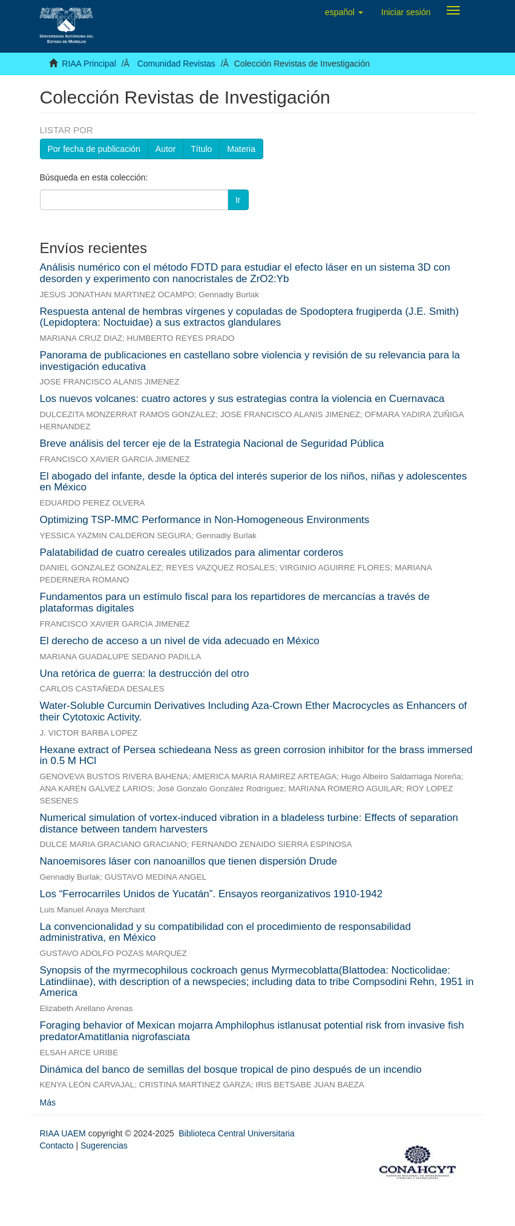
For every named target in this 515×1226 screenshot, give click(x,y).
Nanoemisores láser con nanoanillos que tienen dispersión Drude (188, 861)
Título (201, 149)
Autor (165, 149)
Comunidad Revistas (176, 63)
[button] (344, 12)
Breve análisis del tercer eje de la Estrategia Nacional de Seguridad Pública (212, 443)
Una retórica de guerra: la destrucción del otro (144, 673)
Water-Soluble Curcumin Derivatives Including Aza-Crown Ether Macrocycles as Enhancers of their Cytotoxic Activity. (253, 711)
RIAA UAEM (64, 1133)
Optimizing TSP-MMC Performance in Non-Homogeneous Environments (205, 520)
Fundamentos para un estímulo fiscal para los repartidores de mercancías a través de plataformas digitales (235, 602)
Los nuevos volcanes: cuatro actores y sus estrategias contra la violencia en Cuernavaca (242, 398)
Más (48, 1102)
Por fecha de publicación (94, 149)
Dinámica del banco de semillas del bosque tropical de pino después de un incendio (231, 1069)
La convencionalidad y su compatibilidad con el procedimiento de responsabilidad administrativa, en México (225, 932)
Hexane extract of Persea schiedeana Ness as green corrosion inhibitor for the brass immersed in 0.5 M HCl (256, 755)
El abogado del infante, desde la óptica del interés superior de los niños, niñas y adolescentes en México (253, 481)
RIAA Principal (89, 63)
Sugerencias (104, 1145)
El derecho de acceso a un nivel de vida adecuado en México (180, 641)
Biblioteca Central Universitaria (236, 1133)
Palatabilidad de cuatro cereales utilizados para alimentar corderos (192, 552)
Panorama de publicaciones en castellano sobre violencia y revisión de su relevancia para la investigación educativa (250, 360)
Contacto (57, 1145)
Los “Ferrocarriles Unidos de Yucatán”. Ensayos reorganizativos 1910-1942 (211, 894)
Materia (241, 149)
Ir (238, 200)
